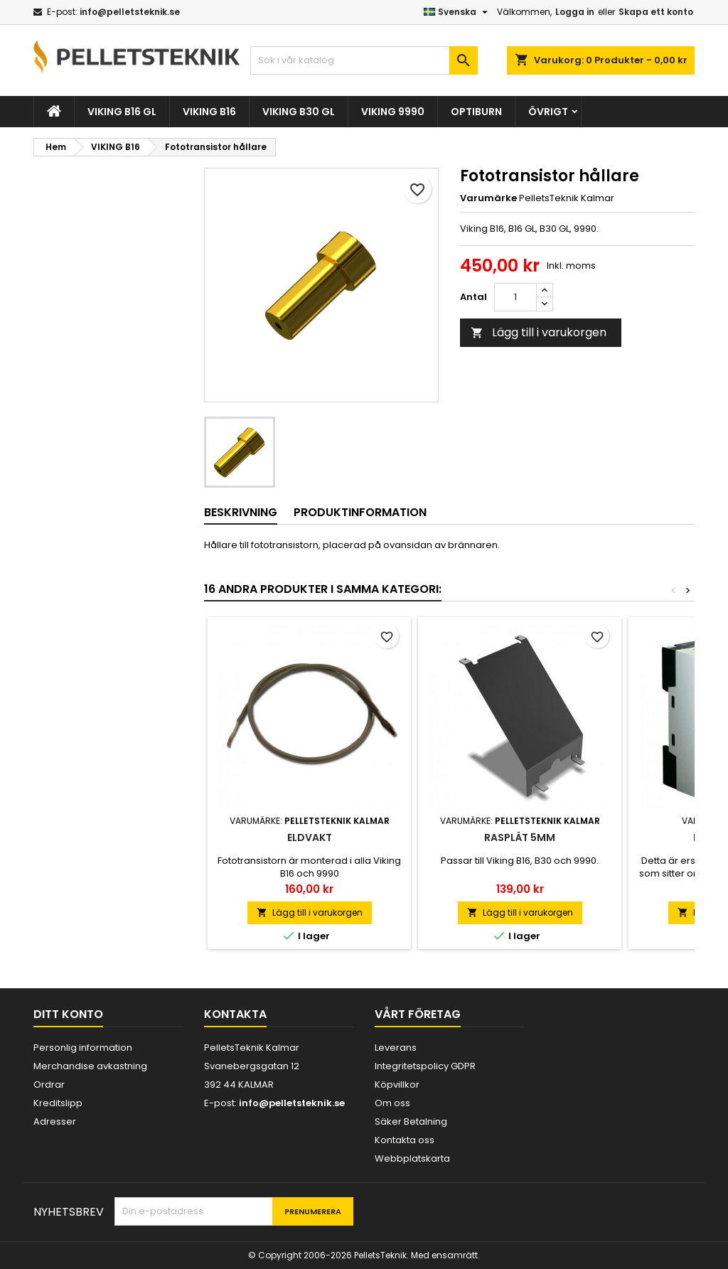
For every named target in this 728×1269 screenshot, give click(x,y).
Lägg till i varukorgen (538, 332)
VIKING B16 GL (121, 112)
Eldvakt (309, 837)
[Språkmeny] (457, 12)
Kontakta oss (404, 1140)
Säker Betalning (411, 1121)
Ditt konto (68, 1014)
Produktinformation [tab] (360, 512)
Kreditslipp (57, 1103)
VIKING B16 (209, 112)
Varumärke (488, 198)
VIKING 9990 (392, 112)
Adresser (54, 1121)
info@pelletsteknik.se (130, 12)
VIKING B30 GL (298, 112)
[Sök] (364, 60)
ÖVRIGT (548, 112)
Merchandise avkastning (90, 1066)
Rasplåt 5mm (519, 837)
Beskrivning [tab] (240, 512)
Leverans (396, 1047)
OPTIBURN (476, 112)
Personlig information (82, 1047)
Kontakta (235, 1014)
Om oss (392, 1103)
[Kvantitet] (515, 297)
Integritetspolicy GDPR (425, 1066)
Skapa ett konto (656, 12)
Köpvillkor (397, 1084)
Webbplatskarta (412, 1158)
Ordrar (49, 1084)
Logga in (574, 12)
